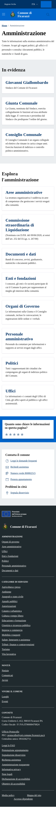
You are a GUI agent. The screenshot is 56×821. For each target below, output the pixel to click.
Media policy (8, 795)
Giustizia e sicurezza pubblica (16, 625)
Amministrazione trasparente (15, 764)
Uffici (4, 551)
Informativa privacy (11, 769)
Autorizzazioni (9, 606)
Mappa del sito (34, 795)
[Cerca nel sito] (48, 14)
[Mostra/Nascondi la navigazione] (3, 14)
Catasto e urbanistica (12, 611)
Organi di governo (10, 541)
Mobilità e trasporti (11, 635)
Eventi (5, 701)
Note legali (7, 774)
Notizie (5, 670)
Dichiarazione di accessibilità (16, 779)
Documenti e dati (10, 570)
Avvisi (5, 680)
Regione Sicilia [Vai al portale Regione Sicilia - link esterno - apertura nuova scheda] (10, 4)
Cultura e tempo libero (12, 615)
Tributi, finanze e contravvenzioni (18, 644)
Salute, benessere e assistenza (16, 639)
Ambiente (6, 592)
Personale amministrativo (14, 565)
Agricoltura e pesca (11, 587)
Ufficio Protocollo (10, 731)
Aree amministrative (11, 546)
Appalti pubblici (9, 601)
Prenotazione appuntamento (15, 750)
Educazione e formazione (14, 620)
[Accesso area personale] (47, 4)
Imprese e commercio (12, 630)
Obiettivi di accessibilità (13, 784)
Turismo (6, 649)
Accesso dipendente (23, 799)
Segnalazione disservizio (14, 755)
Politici (5, 561)
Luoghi (5, 696)
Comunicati (7, 675)
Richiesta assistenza (11, 760)
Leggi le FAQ (8, 745)
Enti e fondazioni (10, 556)
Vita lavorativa (9, 654)
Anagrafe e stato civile (12, 596)
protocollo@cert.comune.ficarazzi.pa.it (26, 735)
